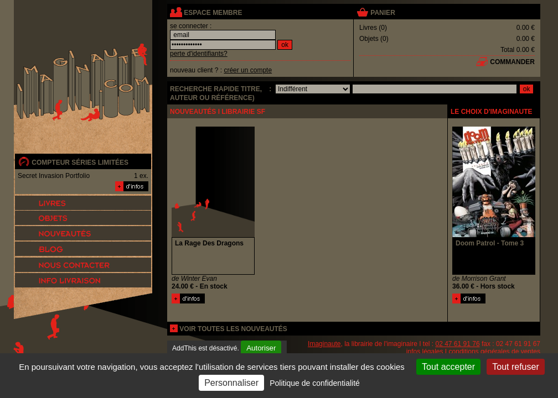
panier (382, 13)
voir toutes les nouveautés (233, 329)
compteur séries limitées (80, 162)
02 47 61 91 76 (458, 344)
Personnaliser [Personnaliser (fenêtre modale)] (231, 382)
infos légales (424, 351)
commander (512, 62)
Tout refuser (515, 366)
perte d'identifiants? (199, 53)
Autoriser (261, 348)
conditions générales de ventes (494, 351)
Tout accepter (448, 366)
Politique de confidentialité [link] (315, 383)
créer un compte (248, 70)
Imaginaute (324, 344)
